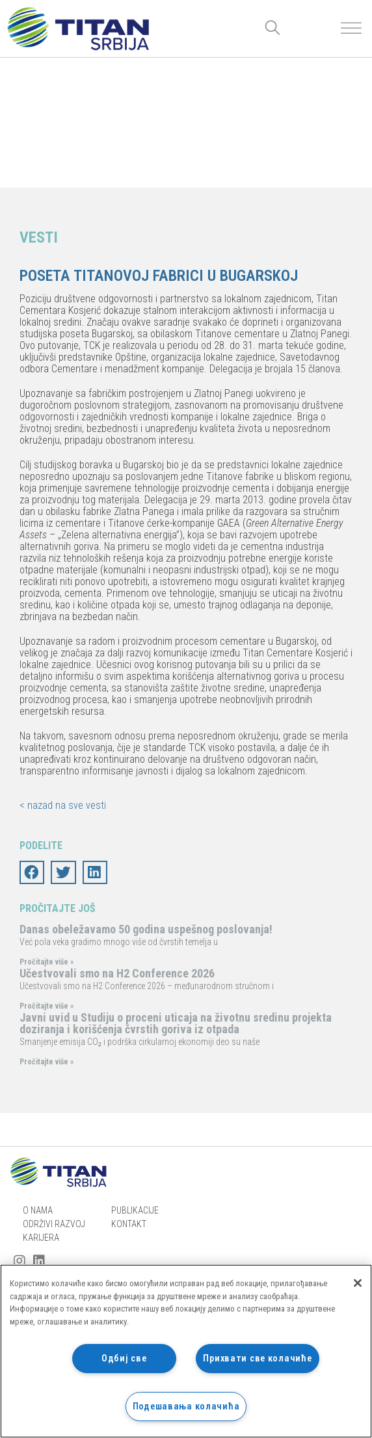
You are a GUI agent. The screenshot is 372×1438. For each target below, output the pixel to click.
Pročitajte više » (46, 961)
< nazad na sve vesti (63, 805)
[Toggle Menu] (351, 28)
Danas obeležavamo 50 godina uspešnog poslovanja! (146, 929)
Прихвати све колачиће (257, 1358)
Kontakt (128, 1224)
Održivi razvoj (54, 1224)
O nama (38, 1210)
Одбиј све (123, 1358)
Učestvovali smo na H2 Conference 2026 (117, 973)
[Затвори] (357, 1283)
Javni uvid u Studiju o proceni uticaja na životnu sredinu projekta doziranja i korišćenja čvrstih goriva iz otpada (176, 1023)
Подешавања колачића (186, 1406)
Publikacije (135, 1210)
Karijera (41, 1237)
